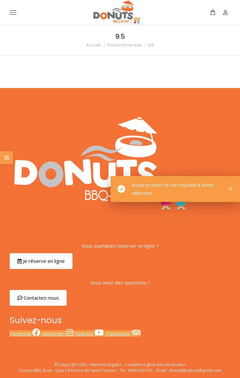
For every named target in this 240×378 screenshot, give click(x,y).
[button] (41, 261)
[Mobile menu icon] (13, 12)
